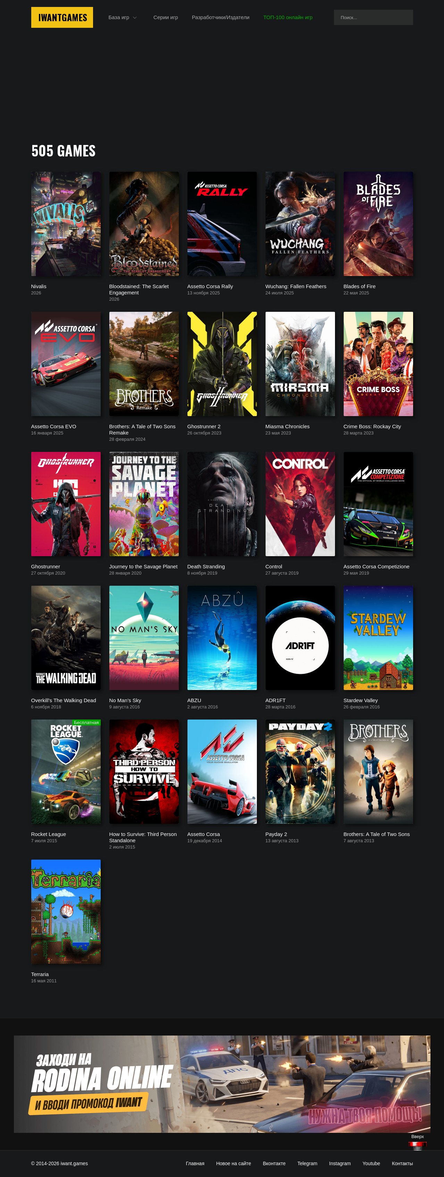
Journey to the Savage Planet (143, 566)
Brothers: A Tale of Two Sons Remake (142, 429)
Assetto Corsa (203, 834)
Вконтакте (274, 1163)
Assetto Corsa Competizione (377, 566)
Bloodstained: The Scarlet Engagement (139, 289)
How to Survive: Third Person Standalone (143, 837)
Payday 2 (276, 834)
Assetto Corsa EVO (53, 426)
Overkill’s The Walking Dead (63, 700)
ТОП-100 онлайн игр (288, 17)
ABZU (194, 700)
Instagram (340, 1163)
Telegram (308, 1163)
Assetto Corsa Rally (210, 286)
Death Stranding (206, 566)
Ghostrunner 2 (204, 426)
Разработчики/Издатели (221, 17)
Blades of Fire (360, 286)
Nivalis (39, 286)
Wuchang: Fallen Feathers (296, 286)
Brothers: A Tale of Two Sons (377, 834)
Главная (195, 1163)
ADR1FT (276, 700)
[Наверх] (418, 1146)
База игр (119, 17)
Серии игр (165, 17)
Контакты (402, 1163)
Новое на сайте (233, 1163)
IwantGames (62, 17)
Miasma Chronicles (288, 426)
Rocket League (48, 834)
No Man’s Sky (125, 700)
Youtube (371, 1163)
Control (274, 566)
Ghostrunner (45, 566)
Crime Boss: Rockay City (372, 426)
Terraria (40, 974)
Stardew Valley (361, 700)
